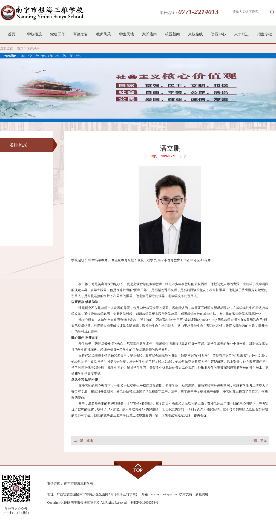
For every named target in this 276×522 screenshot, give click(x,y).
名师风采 (33, 48)
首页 (11, 34)
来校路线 (195, 34)
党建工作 (57, 34)
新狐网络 (202, 494)
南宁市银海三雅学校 (78, 483)
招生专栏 (264, 34)
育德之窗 (80, 34)
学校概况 (34, 34)
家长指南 (149, 34)
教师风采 (103, 34)
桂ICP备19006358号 (144, 502)
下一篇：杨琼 (257, 440)
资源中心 (218, 34)
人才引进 (241, 34)
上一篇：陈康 (83, 440)
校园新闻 (172, 34)
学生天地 (126, 34)
